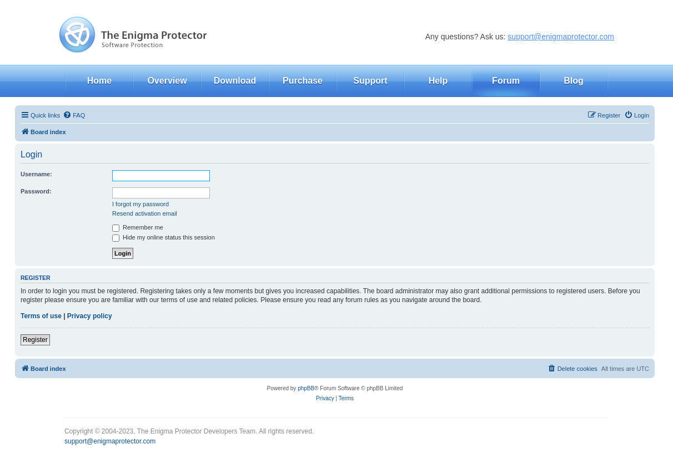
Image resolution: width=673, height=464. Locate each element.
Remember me (137, 227)
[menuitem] (74, 115)
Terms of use (41, 316)
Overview (167, 80)
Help (438, 80)
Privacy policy (89, 316)
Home (99, 80)
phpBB (306, 388)
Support (370, 80)
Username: (36, 174)
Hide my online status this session (163, 237)
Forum (506, 80)
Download (235, 80)
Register (35, 340)
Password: (36, 191)
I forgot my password (140, 204)
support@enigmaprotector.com (561, 36)
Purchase (303, 80)
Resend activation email (144, 213)
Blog (574, 80)
